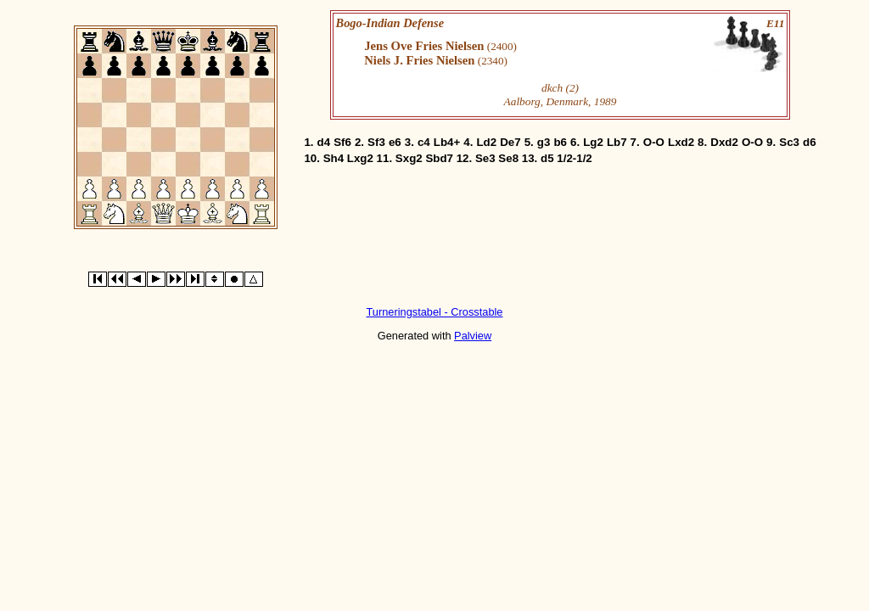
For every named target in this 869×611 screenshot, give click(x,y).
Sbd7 (439, 158)
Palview (472, 335)
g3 (544, 142)
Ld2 (486, 142)
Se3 (485, 158)
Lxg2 (360, 158)
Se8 (508, 158)
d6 (809, 142)
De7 (510, 142)
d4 (324, 142)
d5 (547, 158)
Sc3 (789, 142)
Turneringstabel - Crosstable (435, 312)
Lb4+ (447, 142)
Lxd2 (681, 142)
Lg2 (593, 142)
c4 (424, 142)
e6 (395, 142)
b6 (560, 142)
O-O (653, 142)
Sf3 (376, 142)
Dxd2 (724, 142)
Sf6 (342, 142)
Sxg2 (409, 158)
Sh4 (333, 158)
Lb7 (617, 142)
